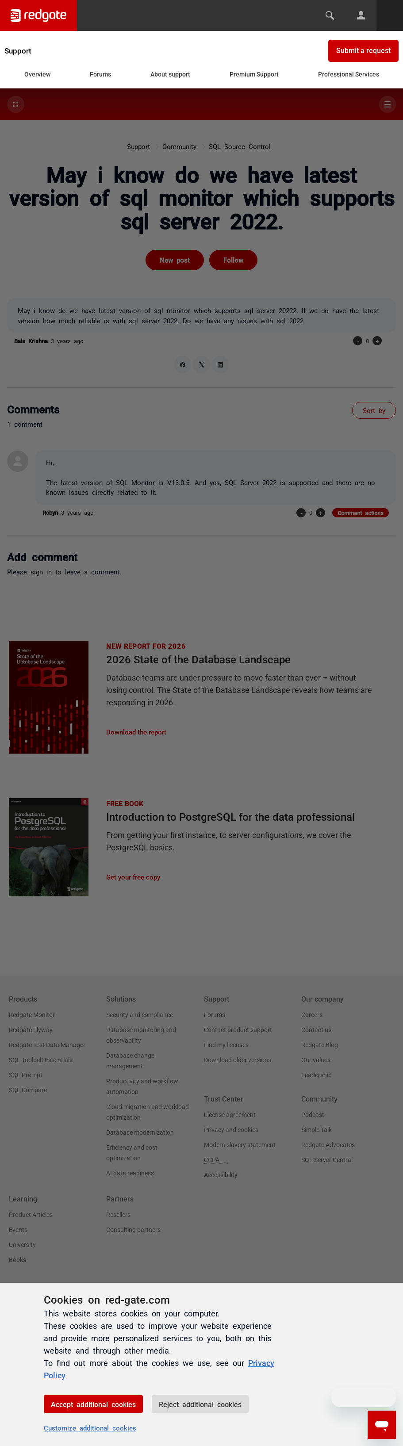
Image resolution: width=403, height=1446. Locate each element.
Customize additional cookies (90, 1427)
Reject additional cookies (200, 1404)
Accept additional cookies (93, 1404)
